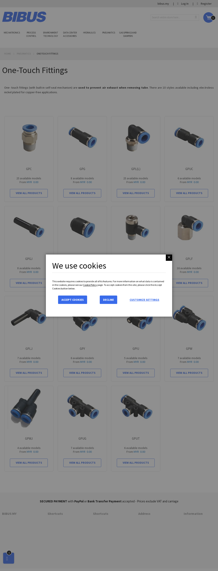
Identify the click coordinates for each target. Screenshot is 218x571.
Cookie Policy (90, 284)
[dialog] (109, 285)
